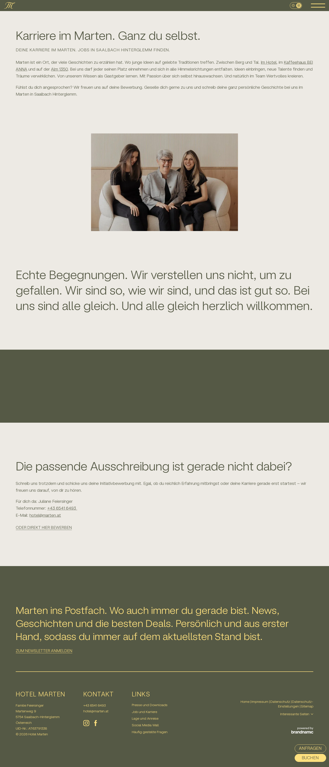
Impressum (260, 702)
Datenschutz (280, 702)
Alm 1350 (59, 69)
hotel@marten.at (45, 515)
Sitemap (307, 706)
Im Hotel (268, 62)
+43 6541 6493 (62, 508)
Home (245, 702)
